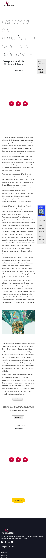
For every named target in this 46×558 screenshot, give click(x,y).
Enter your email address (18, 410)
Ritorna (18, 500)
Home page (4, 552)
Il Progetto (4, 555)
